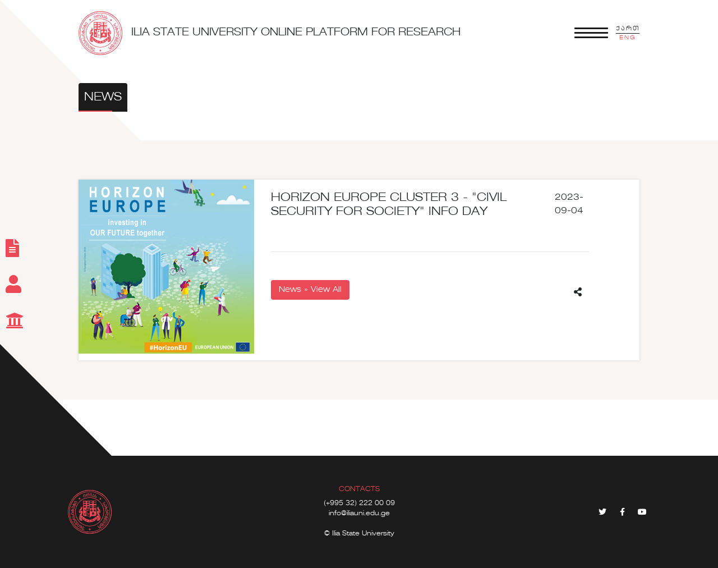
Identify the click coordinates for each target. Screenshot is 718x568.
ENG (627, 37)
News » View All (310, 290)
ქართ (627, 28)
